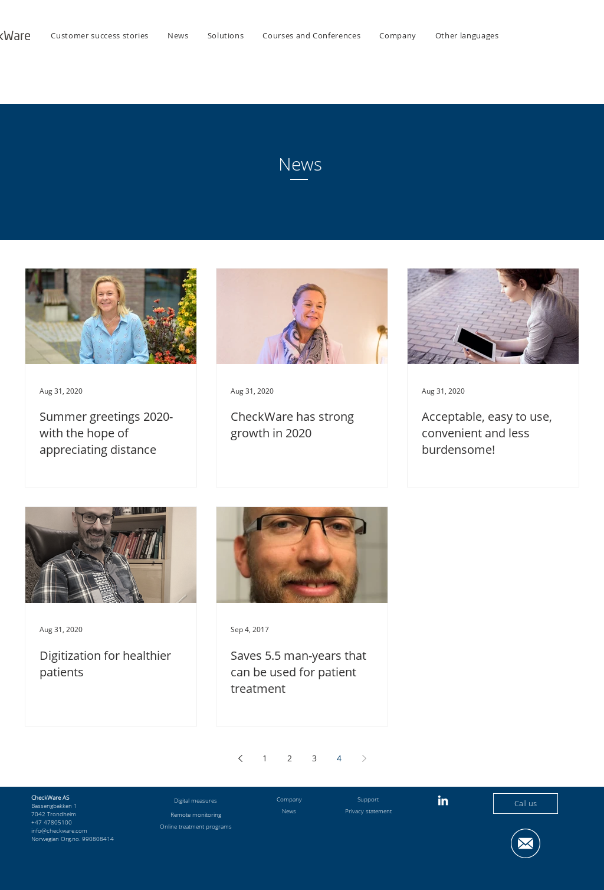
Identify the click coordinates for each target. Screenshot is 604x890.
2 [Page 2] (289, 758)
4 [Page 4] (339, 758)
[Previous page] (240, 758)
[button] (226, 35)
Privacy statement (368, 811)
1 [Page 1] (264, 758)
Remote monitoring (195, 814)
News (289, 811)
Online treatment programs (196, 826)
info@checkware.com (59, 830)
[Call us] (525, 803)
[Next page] (364, 758)
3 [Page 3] (314, 758)
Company (289, 799)
